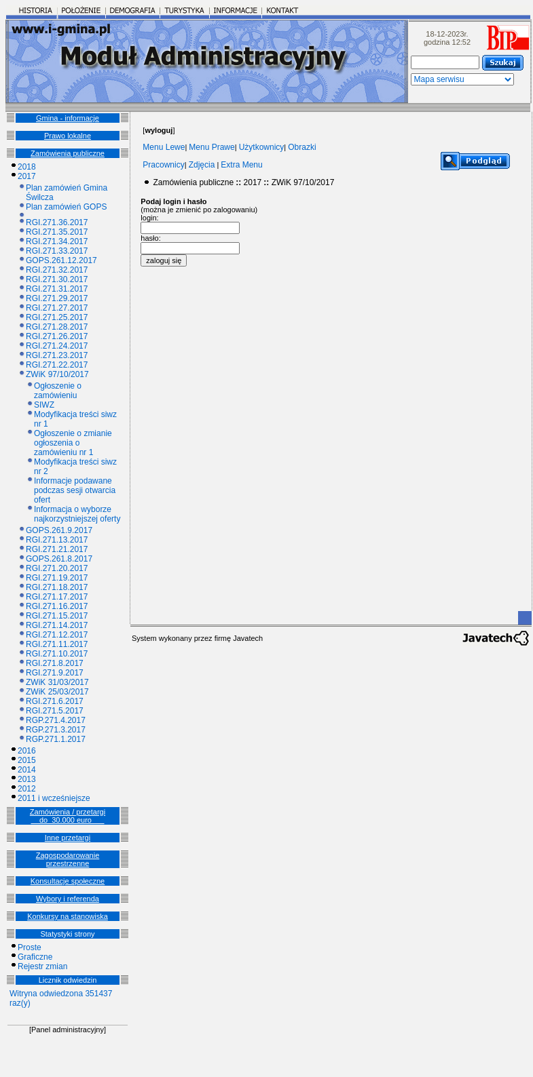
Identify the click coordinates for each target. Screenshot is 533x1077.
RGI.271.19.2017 (57, 578)
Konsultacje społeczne (68, 881)
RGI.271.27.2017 (57, 308)
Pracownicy (163, 165)
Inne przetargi (67, 838)
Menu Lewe (164, 147)
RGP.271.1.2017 (56, 739)
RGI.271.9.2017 (55, 673)
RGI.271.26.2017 (57, 336)
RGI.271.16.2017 (57, 606)
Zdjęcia (202, 165)
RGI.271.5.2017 (55, 711)
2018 (27, 167)
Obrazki (302, 147)
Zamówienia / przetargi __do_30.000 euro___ (67, 816)
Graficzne (35, 957)
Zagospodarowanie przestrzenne (68, 859)
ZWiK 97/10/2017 (57, 374)
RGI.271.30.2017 (57, 279)
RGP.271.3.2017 (56, 730)
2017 (27, 176)
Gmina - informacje (67, 118)
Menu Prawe (211, 147)
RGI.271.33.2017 (57, 251)
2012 (27, 789)
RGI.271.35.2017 (57, 232)
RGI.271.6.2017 (55, 701)
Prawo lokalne (67, 136)
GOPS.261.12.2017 (61, 260)
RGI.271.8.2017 (55, 663)
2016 (27, 751)
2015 (27, 760)
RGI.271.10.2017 (57, 654)
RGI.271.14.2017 (57, 625)
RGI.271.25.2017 (57, 317)
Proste (29, 947)
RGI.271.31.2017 (57, 289)
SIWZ (44, 405)
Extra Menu (241, 165)
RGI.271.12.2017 (57, 635)
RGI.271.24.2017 (57, 346)
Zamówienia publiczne (68, 153)
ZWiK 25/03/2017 (57, 692)
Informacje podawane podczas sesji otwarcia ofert (74, 490)
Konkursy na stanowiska (67, 916)
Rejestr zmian (42, 966)
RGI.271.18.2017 (57, 587)
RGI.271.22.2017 (57, 365)
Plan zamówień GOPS (66, 207)
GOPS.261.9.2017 (59, 530)
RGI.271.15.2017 (57, 616)
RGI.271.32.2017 (57, 270)
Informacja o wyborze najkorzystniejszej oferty (77, 514)
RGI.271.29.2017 (57, 298)
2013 (27, 779)
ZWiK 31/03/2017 (57, 682)
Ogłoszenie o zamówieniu (57, 390)
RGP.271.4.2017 (56, 720)
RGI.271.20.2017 (57, 568)
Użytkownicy (261, 147)
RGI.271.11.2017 (57, 644)
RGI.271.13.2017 (57, 540)
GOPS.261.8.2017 (59, 559)
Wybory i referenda (67, 899)
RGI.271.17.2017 (57, 597)
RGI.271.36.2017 (57, 222)
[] (158, 130)
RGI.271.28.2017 (57, 327)
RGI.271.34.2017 (57, 241)
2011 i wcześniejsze (54, 798)
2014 (27, 770)
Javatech (248, 638)
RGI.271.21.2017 (57, 549)
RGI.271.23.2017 (57, 355)
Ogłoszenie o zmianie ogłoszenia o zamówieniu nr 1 (73, 443)
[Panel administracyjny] (67, 1029)
